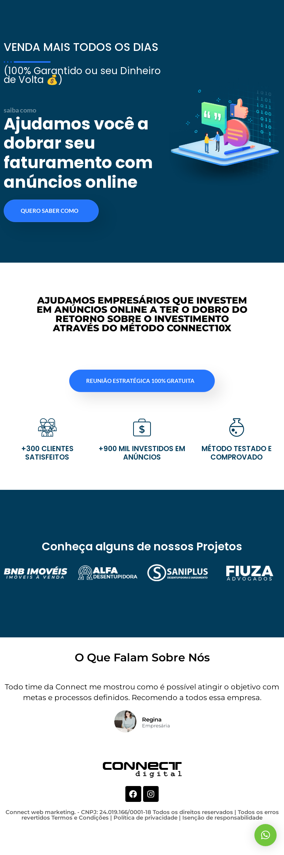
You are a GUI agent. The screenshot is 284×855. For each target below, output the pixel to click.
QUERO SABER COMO (49, 239)
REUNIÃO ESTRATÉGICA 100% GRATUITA (140, 409)
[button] (265, 835)
